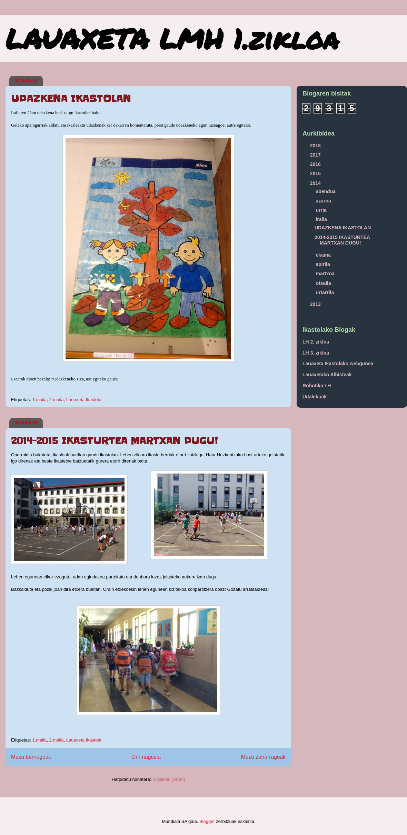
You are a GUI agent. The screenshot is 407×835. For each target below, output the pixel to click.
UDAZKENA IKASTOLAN (71, 98)
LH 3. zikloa (315, 353)
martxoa (326, 273)
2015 (316, 173)
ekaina (324, 255)
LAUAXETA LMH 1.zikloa (172, 38)
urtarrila (325, 292)
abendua (326, 191)
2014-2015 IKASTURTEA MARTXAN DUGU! (114, 441)
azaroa (324, 200)
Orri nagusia (146, 757)
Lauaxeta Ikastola (83, 399)
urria (322, 210)
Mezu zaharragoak (263, 757)
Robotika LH (316, 385)
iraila (322, 219)
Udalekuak (314, 396)
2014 (316, 183)
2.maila (56, 399)
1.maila (39, 399)
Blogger (207, 821)
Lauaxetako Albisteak (327, 374)
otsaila (324, 283)
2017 (316, 155)
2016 (316, 164)
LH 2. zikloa (315, 342)
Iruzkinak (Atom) (168, 779)
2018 (316, 145)
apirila (323, 264)
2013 (316, 304)
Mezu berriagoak (31, 757)
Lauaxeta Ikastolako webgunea (337, 363)
